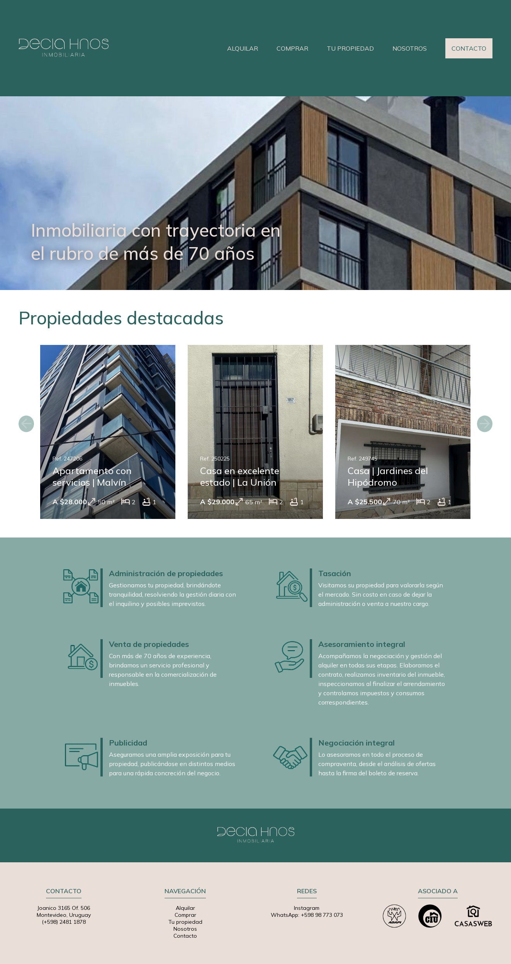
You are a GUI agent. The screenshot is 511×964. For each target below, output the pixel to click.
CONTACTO (469, 48)
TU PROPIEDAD (350, 48)
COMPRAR (292, 48)
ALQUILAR (242, 48)
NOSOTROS (409, 48)
